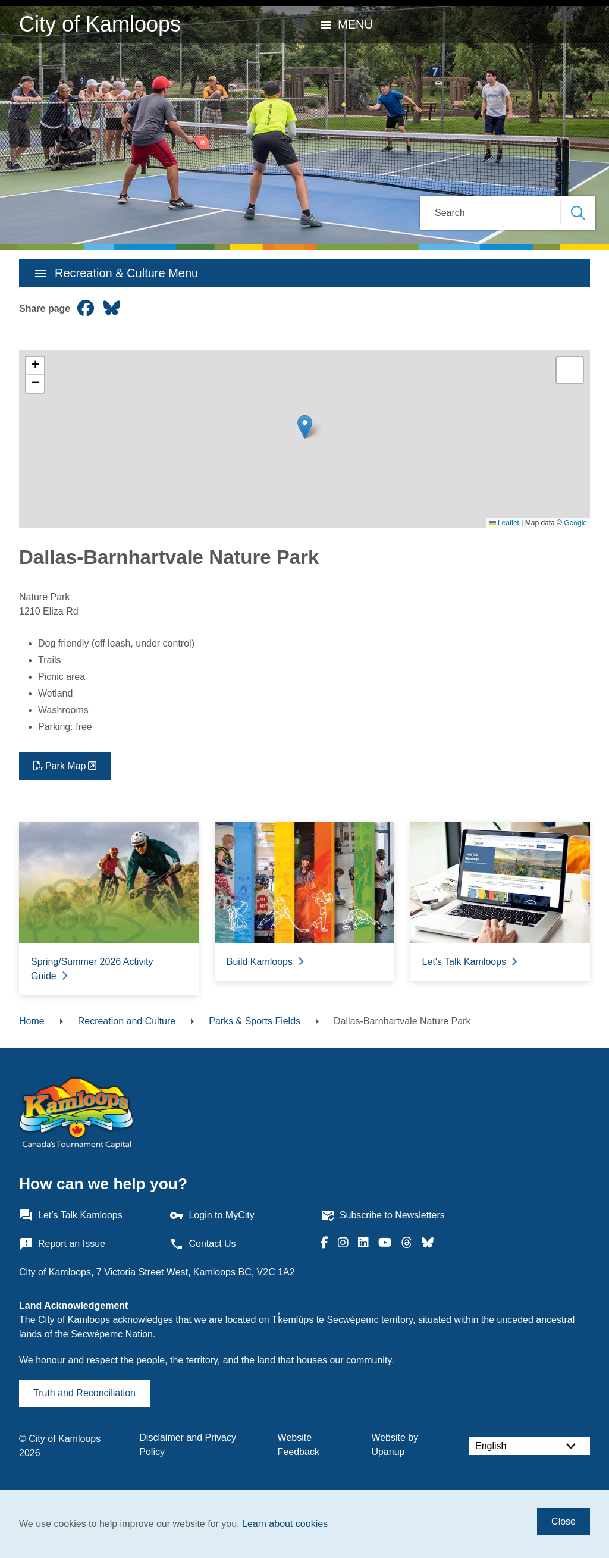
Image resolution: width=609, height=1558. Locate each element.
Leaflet (504, 523)
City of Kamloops (100, 24)
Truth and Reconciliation (84, 1393)
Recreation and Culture (127, 1021)
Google (575, 523)
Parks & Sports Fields (254, 1021)
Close (563, 1521)
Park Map (65, 766)
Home (32, 1021)
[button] (304, 427)
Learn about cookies (285, 1524)
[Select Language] (529, 1446)
